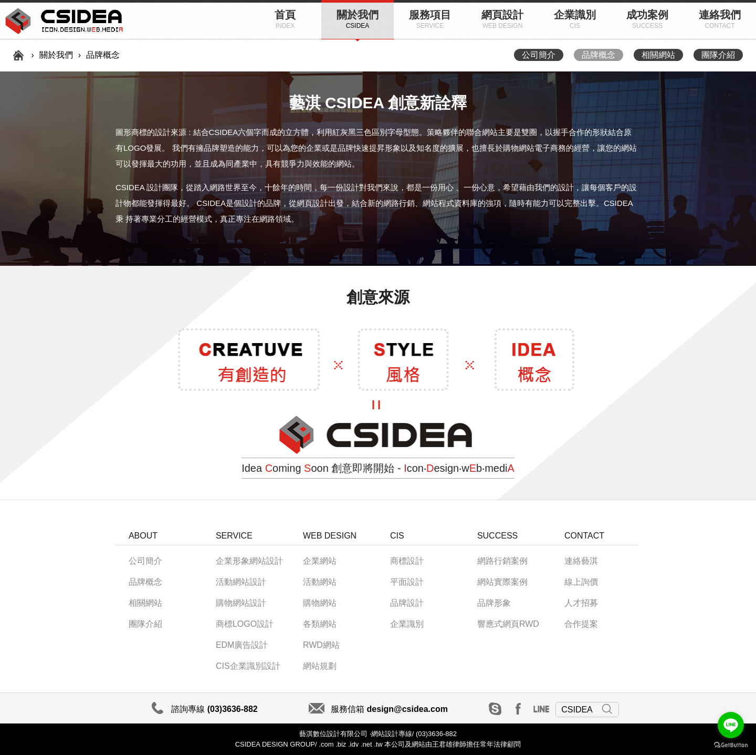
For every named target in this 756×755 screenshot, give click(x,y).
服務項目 (430, 19)
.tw (378, 744)
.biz (340, 744)
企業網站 (320, 560)
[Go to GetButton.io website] (731, 745)
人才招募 (581, 602)
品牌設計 (407, 602)
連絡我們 (720, 19)
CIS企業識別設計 (248, 665)
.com (325, 744)
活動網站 (320, 581)
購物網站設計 (241, 602)
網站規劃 (320, 665)
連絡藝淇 (581, 560)
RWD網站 (321, 644)
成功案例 (647, 19)
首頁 (285, 19)
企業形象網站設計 (249, 560)
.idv (353, 744)
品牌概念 (598, 54)
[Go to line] (731, 725)
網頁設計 (502, 19)
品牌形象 (494, 602)
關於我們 (357, 19)
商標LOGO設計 (245, 623)
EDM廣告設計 (242, 644)
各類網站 (320, 623)
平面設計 (407, 581)
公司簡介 (538, 54)
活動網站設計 (241, 581)
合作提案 (581, 623)
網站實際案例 (502, 581)
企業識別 (575, 19)
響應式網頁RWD (508, 623)
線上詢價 (581, 581)
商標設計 (407, 560)
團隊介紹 (718, 54)
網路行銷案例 (502, 560)
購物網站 (320, 602)
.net (366, 744)
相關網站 (658, 54)
